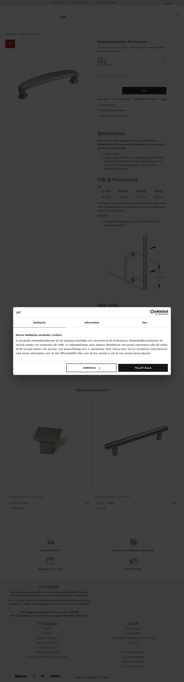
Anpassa (91, 367)
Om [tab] (144, 322)
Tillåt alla (143, 367)
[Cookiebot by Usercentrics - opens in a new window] (153, 312)
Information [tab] (92, 322)
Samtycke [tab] (39, 322)
